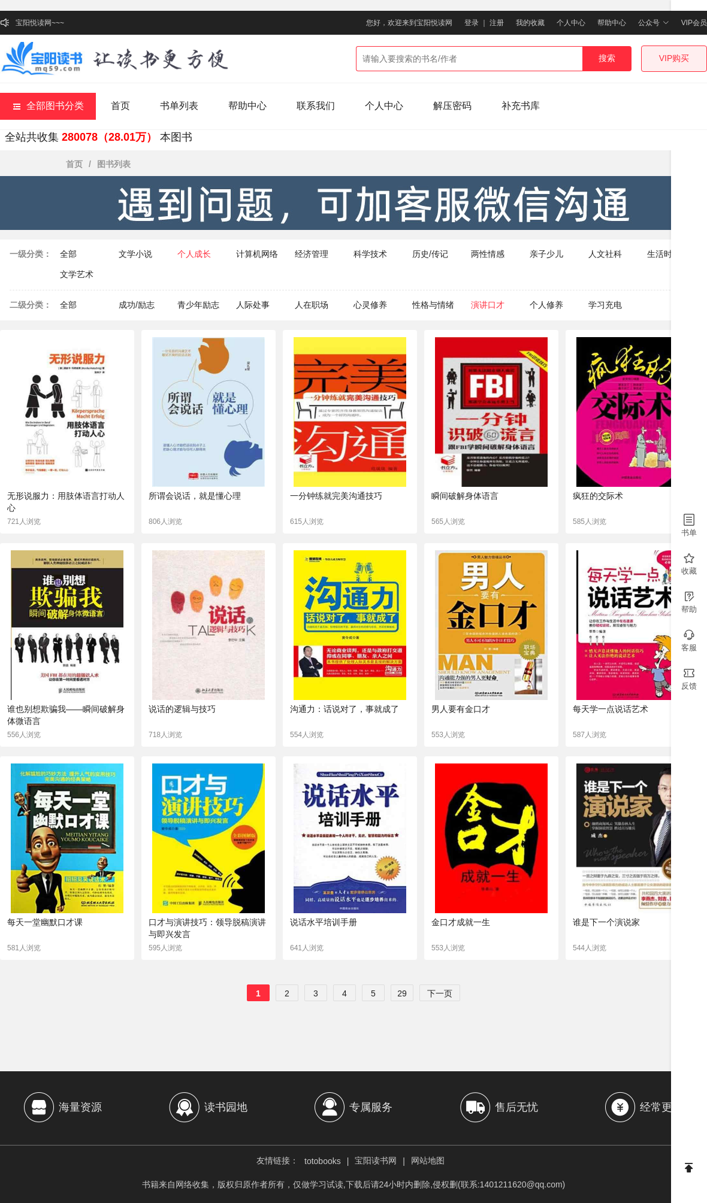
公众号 (653, 23)
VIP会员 (694, 23)
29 (402, 993)
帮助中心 (611, 23)
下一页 (439, 993)
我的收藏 (530, 23)
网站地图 (428, 1160)
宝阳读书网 (376, 1160)
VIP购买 (674, 58)
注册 (497, 23)
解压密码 (452, 106)
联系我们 (316, 106)
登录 (471, 23)
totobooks (322, 1161)
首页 (120, 106)
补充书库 (520, 106)
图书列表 (114, 164)
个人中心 (571, 23)
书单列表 (179, 106)
